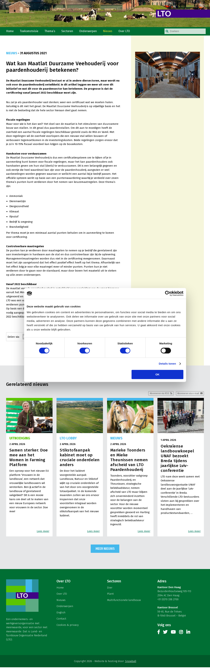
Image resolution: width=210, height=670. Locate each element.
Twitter (165, 635)
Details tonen (167, 363)
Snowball (130, 663)
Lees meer (43, 533)
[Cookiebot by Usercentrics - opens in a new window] (167, 293)
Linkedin (188, 635)
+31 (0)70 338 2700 (168, 602)
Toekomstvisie (30, 32)
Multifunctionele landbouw (124, 602)
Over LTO (129, 32)
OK (157, 374)
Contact (61, 621)
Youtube (173, 635)
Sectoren (70, 32)
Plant (110, 596)
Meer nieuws (105, 551)
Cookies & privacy (68, 627)
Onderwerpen (91, 32)
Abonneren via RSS (155, 395)
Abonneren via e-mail (186, 395)
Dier (109, 590)
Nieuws (112, 32)
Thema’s (51, 32)
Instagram (181, 635)
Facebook (158, 635)
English (61, 615)
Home (10, 32)
